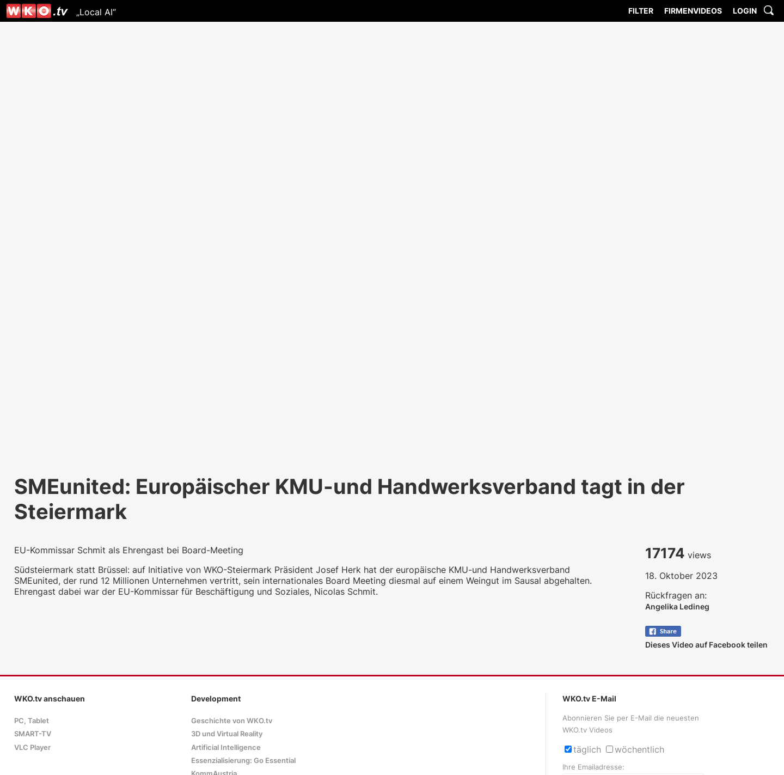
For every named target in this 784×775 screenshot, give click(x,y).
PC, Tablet (31, 721)
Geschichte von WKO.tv (231, 721)
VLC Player (32, 747)
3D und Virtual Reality (226, 734)
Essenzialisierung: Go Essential (243, 760)
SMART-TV (32, 734)
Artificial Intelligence (226, 747)
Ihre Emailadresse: (593, 767)
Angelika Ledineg (677, 606)
